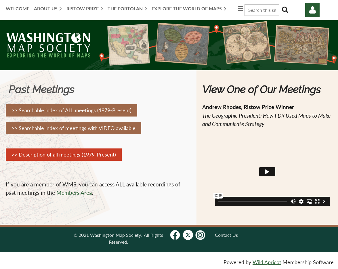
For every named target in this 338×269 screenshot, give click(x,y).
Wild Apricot (267, 262)
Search (285, 9)
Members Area (74, 192)
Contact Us (226, 235)
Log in (312, 10)
